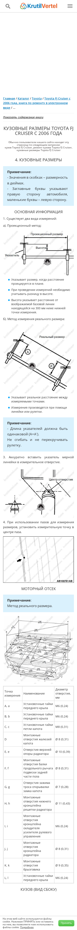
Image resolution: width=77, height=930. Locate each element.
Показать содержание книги (23, 117)
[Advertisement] (38, 53)
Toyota (37, 98)
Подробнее (27, 927)
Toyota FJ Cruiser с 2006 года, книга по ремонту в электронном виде (36, 103)
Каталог (23, 98)
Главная (9, 98)
